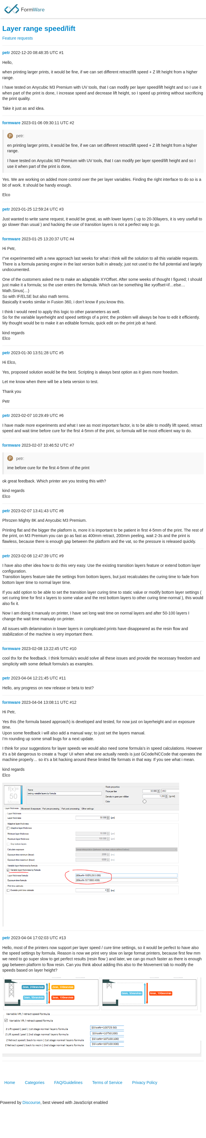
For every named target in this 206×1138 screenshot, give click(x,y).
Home (9, 1082)
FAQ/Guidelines (68, 1082)
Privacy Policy (144, 1082)
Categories (34, 1082)
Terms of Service (107, 1082)
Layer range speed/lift (38, 28)
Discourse (31, 1102)
